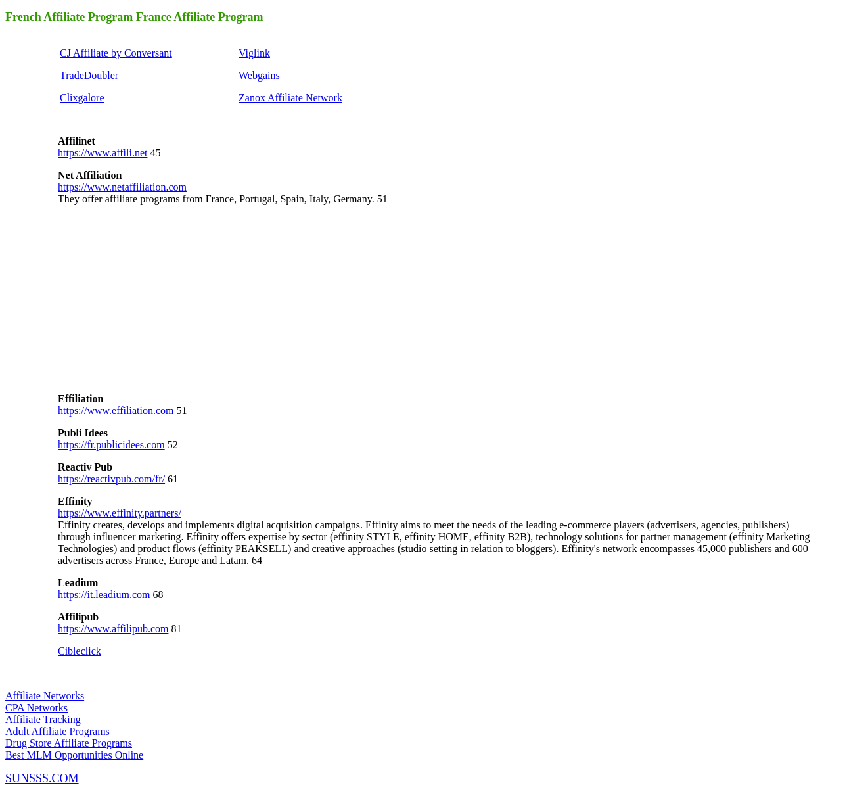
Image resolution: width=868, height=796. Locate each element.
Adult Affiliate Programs (57, 731)
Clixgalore (82, 97)
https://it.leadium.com (104, 594)
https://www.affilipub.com (113, 628)
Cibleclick (79, 651)
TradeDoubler (89, 75)
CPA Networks (36, 707)
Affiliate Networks (44, 695)
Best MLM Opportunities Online (74, 755)
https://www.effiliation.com (115, 410)
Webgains (259, 75)
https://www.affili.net (102, 152)
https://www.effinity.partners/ (119, 513)
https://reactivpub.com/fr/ (111, 478)
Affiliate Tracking (43, 719)
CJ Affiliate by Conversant (116, 53)
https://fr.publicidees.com (111, 444)
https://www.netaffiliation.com (122, 187)
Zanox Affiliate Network (290, 97)
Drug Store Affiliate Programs (68, 743)
